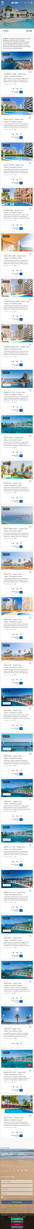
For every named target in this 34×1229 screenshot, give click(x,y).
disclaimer (20, 1197)
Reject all (17, 1224)
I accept (17, 1219)
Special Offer (7, 294)
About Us (20, 1158)
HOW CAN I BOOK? (17, 48)
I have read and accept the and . (15, 1197)
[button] (3, 61)
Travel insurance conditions (25, 1156)
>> (20, 1141)
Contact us (21, 1160)
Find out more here (17, 1227)
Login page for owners (24, 1162)
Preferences (17, 1221)
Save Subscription (17, 1202)
